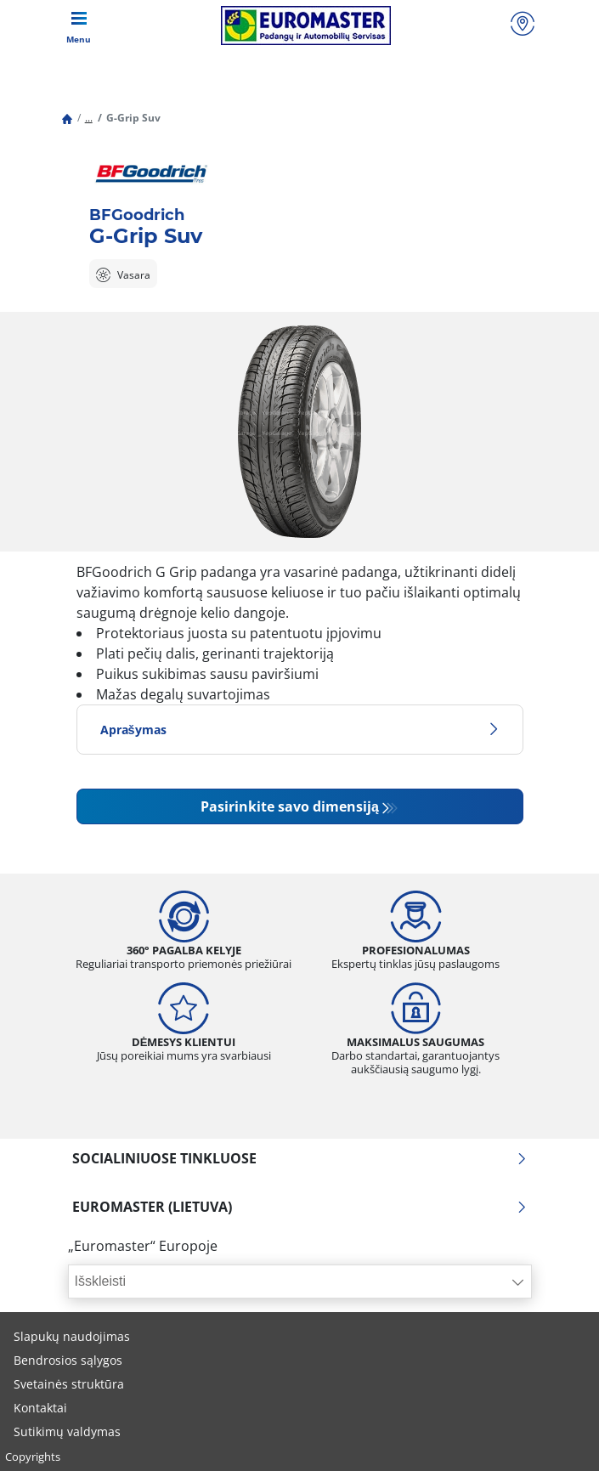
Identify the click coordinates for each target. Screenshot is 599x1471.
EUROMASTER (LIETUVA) (300, 1207)
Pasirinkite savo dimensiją (290, 806)
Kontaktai (40, 1408)
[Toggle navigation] (79, 25)
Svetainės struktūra (69, 1384)
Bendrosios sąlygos (68, 1360)
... (89, 117)
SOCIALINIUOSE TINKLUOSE (300, 1158)
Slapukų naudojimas (72, 1336)
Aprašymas (300, 729)
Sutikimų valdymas (67, 1431)
